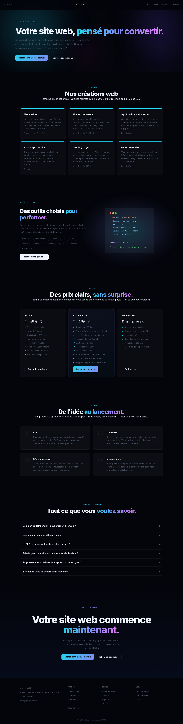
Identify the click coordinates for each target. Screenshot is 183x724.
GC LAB (81, 5)
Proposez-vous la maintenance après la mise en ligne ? (91, 562)
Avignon (105, 699)
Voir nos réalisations (63, 58)
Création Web (73, 691)
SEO (69, 704)
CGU (138, 699)
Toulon (105, 704)
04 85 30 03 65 (26, 696)
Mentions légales (143, 691)
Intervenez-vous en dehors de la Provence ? (91, 571)
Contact (175, 5)
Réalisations (152, 5)
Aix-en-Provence (109, 691)
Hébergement (73, 708)
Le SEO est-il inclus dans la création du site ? (91, 544)
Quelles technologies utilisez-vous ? (91, 535)
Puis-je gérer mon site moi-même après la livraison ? (91, 553)
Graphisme (72, 699)
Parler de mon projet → (34, 257)
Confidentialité (142, 695)
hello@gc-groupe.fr (108, 657)
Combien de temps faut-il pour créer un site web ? (91, 525)
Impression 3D (74, 695)
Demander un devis (37, 369)
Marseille (105, 695)
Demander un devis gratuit (31, 58)
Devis (164, 5)
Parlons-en (130, 369)
